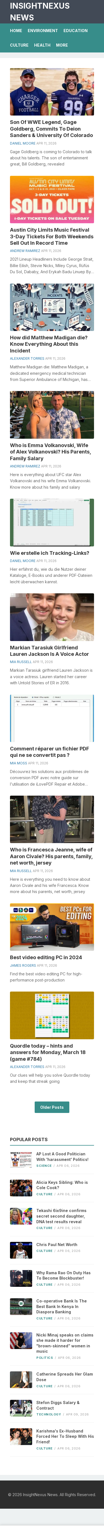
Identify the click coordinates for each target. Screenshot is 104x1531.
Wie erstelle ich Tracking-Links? (49, 553)
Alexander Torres (27, 358)
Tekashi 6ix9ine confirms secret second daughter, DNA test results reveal (61, 1216)
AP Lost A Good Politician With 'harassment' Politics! (62, 1156)
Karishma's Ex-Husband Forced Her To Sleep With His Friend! (65, 1436)
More (62, 45)
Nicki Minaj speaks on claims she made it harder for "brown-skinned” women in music (64, 1343)
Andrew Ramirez (25, 251)
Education (76, 30)
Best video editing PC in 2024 (46, 957)
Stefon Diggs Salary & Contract (58, 1405)
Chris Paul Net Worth (56, 1244)
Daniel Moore (22, 143)
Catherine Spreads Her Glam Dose (64, 1377)
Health (42, 45)
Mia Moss (18, 763)
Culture (19, 45)
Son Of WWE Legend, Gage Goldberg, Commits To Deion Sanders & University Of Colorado (51, 128)
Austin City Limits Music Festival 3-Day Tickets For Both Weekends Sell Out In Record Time (51, 236)
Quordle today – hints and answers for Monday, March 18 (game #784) (48, 1052)
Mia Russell (21, 662)
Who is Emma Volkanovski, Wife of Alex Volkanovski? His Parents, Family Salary (50, 451)
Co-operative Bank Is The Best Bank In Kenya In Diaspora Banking (61, 1306)
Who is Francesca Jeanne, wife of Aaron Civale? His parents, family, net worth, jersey (51, 856)
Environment (43, 30)
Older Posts (52, 1107)
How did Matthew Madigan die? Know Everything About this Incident (49, 344)
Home (16, 30)
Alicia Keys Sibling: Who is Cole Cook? (62, 1185)
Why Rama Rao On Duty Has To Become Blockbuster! (63, 1275)
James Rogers (23, 965)
